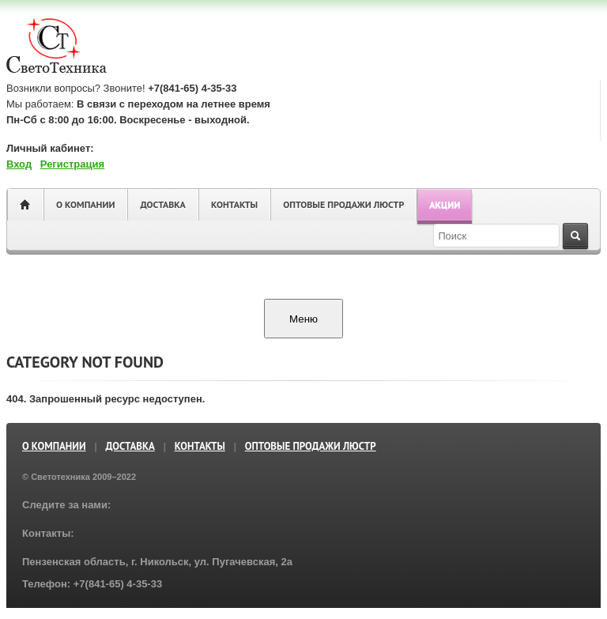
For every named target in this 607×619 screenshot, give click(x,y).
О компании (85, 204)
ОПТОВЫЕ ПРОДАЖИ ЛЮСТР (343, 204)
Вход (19, 164)
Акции (444, 204)
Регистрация (72, 164)
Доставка (162, 204)
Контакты (234, 204)
